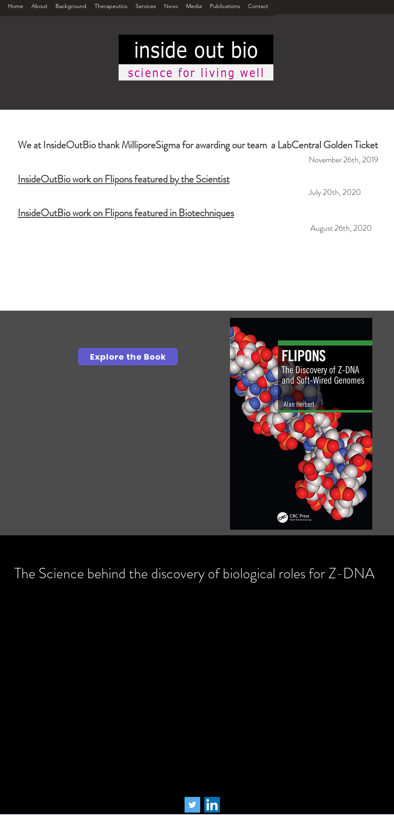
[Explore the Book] (128, 356)
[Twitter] (192, 805)
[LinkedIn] (212, 805)
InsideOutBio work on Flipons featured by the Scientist (124, 179)
